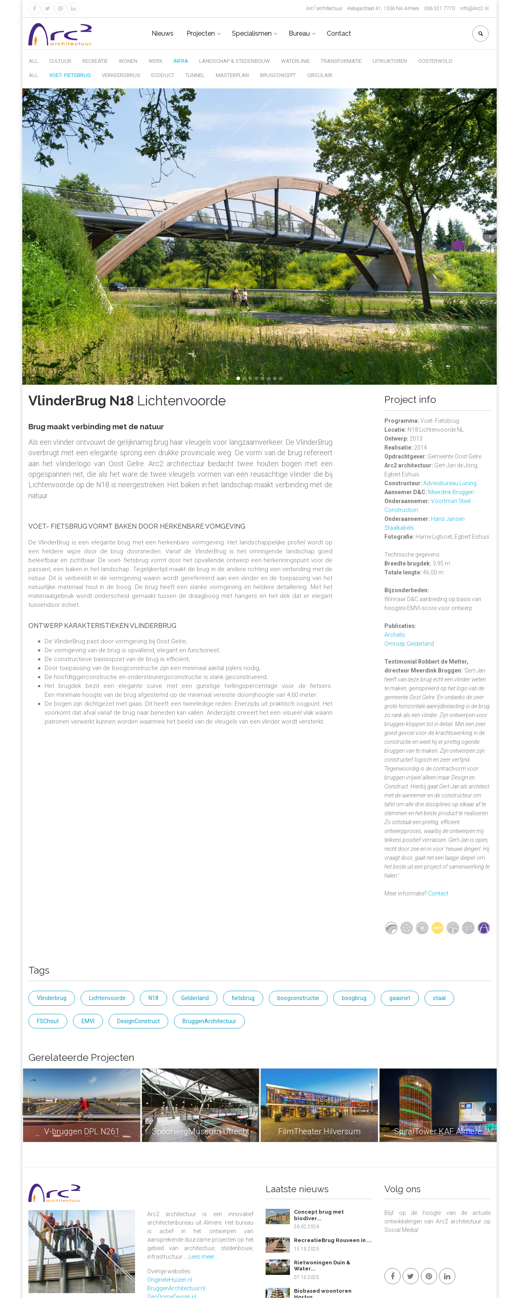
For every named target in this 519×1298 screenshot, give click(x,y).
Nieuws (163, 33)
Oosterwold (435, 61)
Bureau (299, 33)
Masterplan (232, 75)
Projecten (201, 33)
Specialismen (252, 33)
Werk (155, 61)
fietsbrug (243, 998)
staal (439, 998)
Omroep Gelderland (409, 643)
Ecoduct (162, 75)
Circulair (319, 75)
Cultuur (60, 61)
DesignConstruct (138, 1021)
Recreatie (95, 61)
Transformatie (341, 61)
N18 (153, 998)
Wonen (128, 61)
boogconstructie (298, 998)
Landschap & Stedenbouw (234, 61)
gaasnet (399, 998)
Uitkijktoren (390, 61)
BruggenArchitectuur (209, 1021)
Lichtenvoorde (107, 998)
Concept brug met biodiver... (319, 1215)
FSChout (48, 1021)
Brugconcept (278, 75)
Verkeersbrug (121, 75)
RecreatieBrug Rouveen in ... (333, 1240)
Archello (394, 635)
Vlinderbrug (51, 998)
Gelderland (195, 998)
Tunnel (195, 75)
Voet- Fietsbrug (70, 75)
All (33, 61)
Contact (339, 33)
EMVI (87, 1021)
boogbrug (354, 998)
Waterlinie (295, 61)
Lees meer (201, 1256)
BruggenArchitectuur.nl (176, 1288)
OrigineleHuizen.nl (169, 1280)
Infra (181, 61)
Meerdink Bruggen (451, 492)
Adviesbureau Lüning (449, 483)
